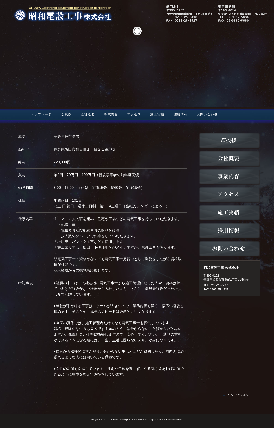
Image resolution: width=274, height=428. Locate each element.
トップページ (41, 114)
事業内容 (111, 114)
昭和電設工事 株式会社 (137, 21)
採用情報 (181, 114)
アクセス (134, 114)
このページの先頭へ (236, 395)
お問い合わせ (207, 114)
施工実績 (157, 114)
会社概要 (88, 114)
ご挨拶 (66, 114)
